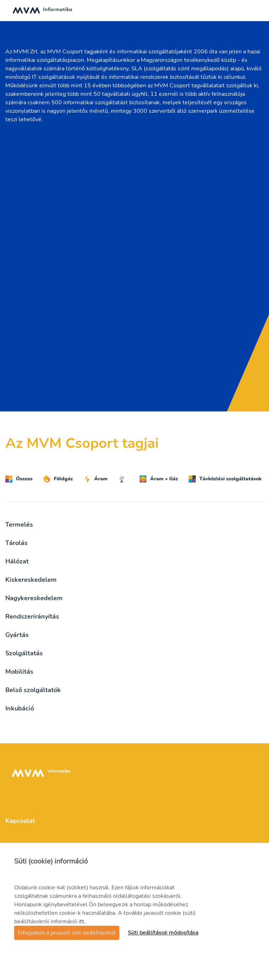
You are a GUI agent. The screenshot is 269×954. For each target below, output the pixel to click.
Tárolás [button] (16, 543)
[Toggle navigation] (256, 11)
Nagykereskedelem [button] (34, 598)
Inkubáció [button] (19, 708)
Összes (19, 478)
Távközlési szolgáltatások (225, 478)
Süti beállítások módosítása (163, 933)
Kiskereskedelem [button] (31, 579)
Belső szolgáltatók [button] (33, 690)
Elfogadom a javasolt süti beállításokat (67, 933)
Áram (96, 478)
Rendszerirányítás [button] (32, 616)
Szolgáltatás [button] (24, 653)
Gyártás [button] (17, 635)
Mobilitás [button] (19, 671)
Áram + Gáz (158, 478)
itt (81, 921)
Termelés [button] (19, 524)
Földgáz (58, 478)
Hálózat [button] (17, 561)
